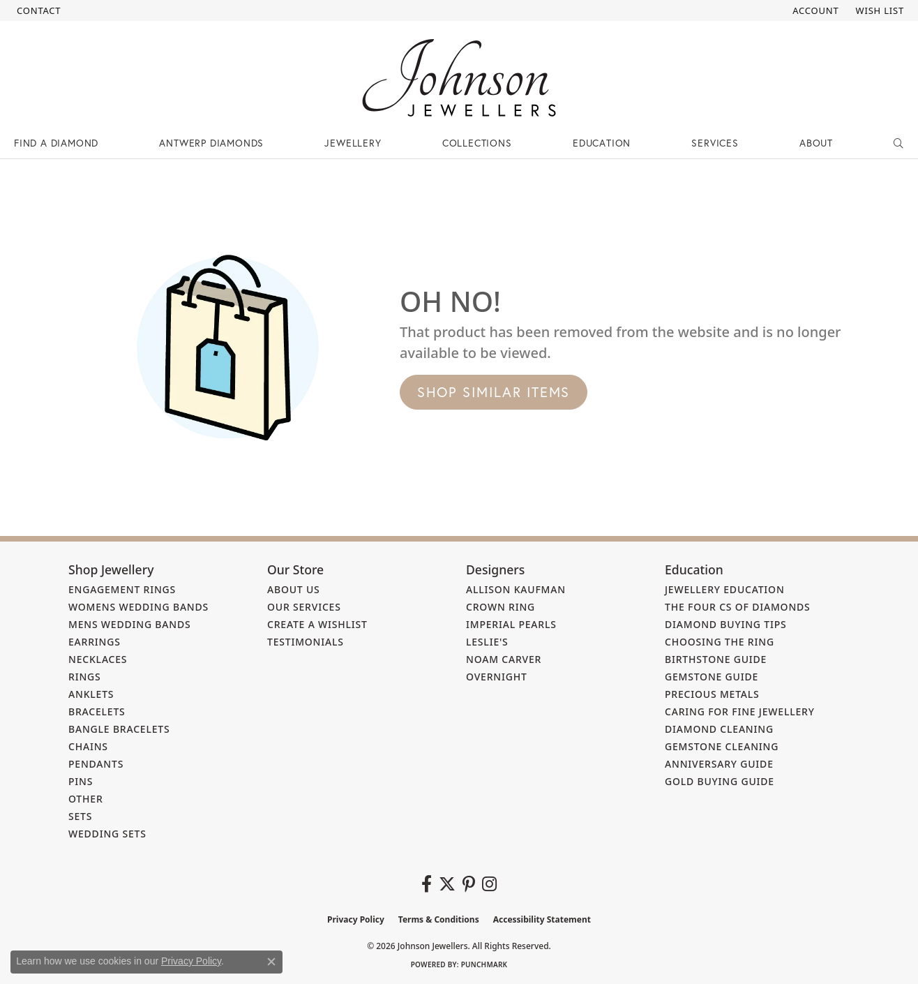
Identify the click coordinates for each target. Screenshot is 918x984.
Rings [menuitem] (84, 676)
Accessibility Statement (542, 919)
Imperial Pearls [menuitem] (511, 624)
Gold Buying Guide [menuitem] (719, 781)
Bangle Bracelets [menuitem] (119, 729)
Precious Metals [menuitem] (712, 694)
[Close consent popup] (271, 961)
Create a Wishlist (317, 624)
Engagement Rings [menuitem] (122, 589)
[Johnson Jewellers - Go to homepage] (459, 78)
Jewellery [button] (352, 142)
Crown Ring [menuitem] (500, 606)
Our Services (304, 606)
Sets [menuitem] (80, 816)
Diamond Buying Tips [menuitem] (726, 624)
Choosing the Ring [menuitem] (719, 641)
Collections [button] (477, 142)
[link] (37, 10)
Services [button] (714, 142)
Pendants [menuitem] (95, 763)
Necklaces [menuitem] (97, 659)
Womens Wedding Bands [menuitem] (138, 606)
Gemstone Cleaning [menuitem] (721, 746)
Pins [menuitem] (80, 781)
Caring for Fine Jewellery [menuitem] (740, 711)
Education (602, 142)
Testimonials (305, 641)
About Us (293, 589)
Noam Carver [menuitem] (503, 659)
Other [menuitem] (85, 798)
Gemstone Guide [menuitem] (711, 676)
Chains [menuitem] (88, 746)
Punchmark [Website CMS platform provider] (484, 964)
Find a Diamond (56, 142)
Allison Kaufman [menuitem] (516, 589)
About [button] (816, 142)
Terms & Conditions (438, 919)
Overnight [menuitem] (496, 676)
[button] (814, 10)
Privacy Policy (355, 919)
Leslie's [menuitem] (487, 641)
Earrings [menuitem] (94, 641)
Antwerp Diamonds (211, 142)
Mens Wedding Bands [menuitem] (129, 624)
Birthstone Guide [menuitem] (716, 659)
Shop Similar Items (493, 391)
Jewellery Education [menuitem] (725, 589)
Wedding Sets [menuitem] (107, 833)
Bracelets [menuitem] (97, 711)
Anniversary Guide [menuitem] (719, 763)
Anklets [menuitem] (91, 694)
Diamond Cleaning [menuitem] (719, 729)
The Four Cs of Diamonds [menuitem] (738, 606)
